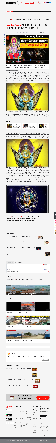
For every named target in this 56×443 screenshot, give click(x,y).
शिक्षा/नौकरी (28, 417)
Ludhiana (21, 438)
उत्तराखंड (21, 416)
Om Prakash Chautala (11, 281)
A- (45, 33)
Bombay (25, 438)
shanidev (37, 216)
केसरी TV (16, 411)
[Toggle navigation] (7, 8)
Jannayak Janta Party (22, 281)
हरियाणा (21, 409)
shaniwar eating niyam (29, 220)
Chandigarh (17, 438)
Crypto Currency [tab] (18, 262)
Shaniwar (8, 216)
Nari (34, 422)
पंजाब (15, 420)
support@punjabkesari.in (45, 435)
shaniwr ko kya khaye (11, 218)
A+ (48, 33)
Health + (28, 411)
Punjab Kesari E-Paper (25, 398)
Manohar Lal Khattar (29, 279)
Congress (17, 279)
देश (14, 413)
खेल (21, 423)
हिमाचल (15, 427)
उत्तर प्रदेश (16, 425)
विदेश (15, 416)
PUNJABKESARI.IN (42, 440)
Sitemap (26, 440)
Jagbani (34, 412)
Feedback (12, 440)
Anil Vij (22, 279)
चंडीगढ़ (15, 423)
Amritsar (28, 438)
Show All (7, 258)
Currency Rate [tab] (10, 262)
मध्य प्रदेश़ (22, 411)
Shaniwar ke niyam (16, 216)
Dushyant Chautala (39, 279)
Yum (34, 424)
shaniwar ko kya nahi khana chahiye (14, 220)
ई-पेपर (15, 409)
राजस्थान (21, 418)
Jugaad (34, 426)
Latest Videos (9, 299)
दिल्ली (15, 418)
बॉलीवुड (27, 409)
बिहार (21, 413)
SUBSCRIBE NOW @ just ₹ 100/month (43, 397)
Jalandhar (33, 438)
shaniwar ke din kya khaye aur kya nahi (26, 218)
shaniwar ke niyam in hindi (27, 216)
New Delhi (13, 438)
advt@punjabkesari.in (44, 411)
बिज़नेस (21, 420)
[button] (9, 290)
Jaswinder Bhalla (10, 279)
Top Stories (10, 233)
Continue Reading (45, 359)
